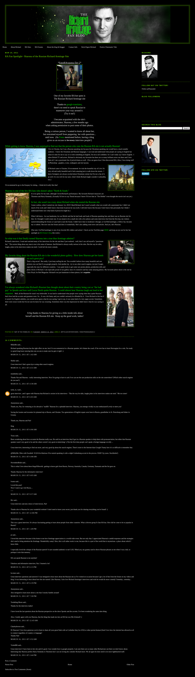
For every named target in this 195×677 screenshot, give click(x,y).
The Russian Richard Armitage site (69, 98)
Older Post (130, 665)
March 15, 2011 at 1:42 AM (24, 355)
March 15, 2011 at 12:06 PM (24, 513)
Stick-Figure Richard (88, 47)
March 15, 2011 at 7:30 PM (24, 596)
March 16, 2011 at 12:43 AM (24, 620)
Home (4, 47)
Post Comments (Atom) (23, 669)
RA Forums (39, 47)
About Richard (16, 47)
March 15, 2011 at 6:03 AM (24, 397)
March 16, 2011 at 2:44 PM (24, 655)
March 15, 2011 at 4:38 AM (24, 384)
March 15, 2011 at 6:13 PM (24, 567)
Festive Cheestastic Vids (108, 47)
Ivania (13, 481)
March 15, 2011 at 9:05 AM (24, 475)
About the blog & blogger (56, 47)
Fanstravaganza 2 (87, 332)
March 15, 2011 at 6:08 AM (24, 457)
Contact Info (73, 47)
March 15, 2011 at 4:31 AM (24, 368)
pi (11, 535)
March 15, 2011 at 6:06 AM (24, 430)
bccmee (13, 573)
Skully (13, 361)
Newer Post (9, 665)
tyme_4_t (14, 390)
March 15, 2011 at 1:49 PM (24, 529)
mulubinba (14, 374)
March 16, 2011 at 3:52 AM (24, 639)
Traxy (13, 436)
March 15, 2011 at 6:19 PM (24, 583)
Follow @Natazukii (148, 89)
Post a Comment (11, 661)
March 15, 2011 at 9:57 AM (24, 494)
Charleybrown (16, 626)
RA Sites (28, 47)
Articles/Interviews (70, 332)
